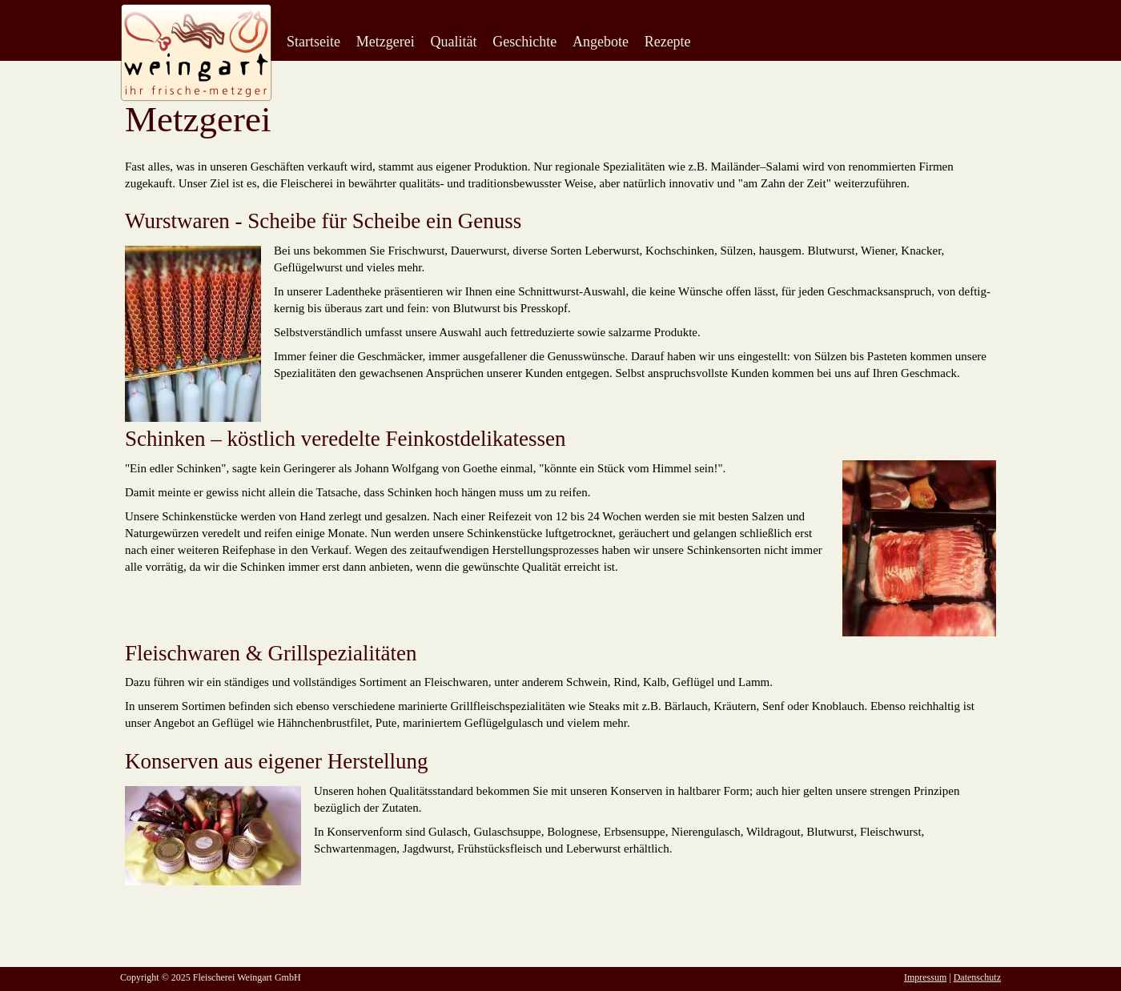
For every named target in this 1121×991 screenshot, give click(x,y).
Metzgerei (385, 42)
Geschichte (524, 42)
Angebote (601, 42)
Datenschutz (977, 977)
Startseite (313, 42)
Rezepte (668, 42)
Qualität (453, 42)
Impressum (925, 977)
